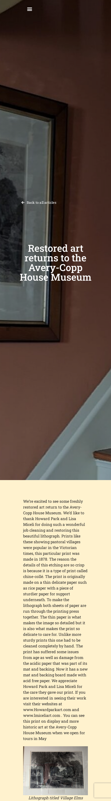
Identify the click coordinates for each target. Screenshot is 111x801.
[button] (29, 9)
